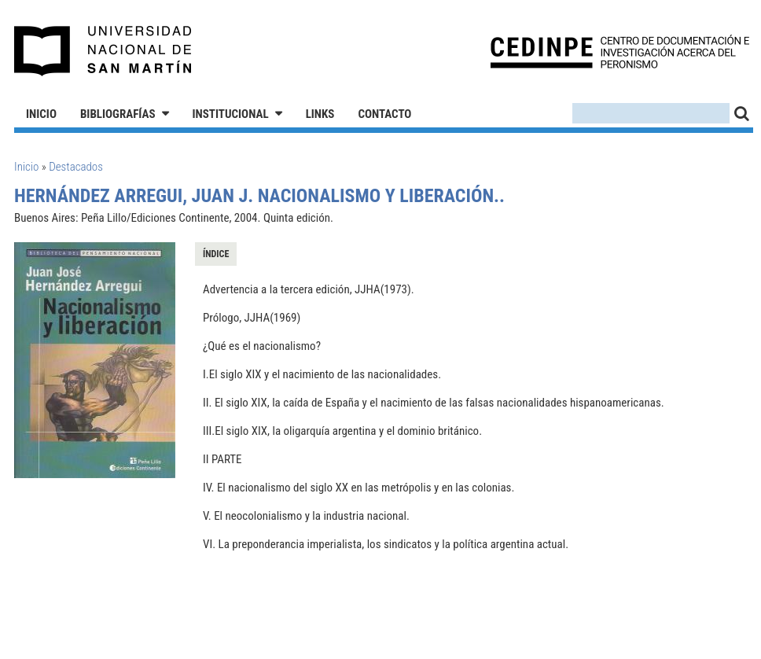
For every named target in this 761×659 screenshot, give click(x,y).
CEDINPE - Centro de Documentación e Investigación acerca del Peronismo (620, 51)
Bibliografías (118, 114)
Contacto (384, 114)
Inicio (41, 114)
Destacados (76, 167)
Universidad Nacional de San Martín (103, 51)
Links (320, 114)
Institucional (231, 114)
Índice (216, 254)
